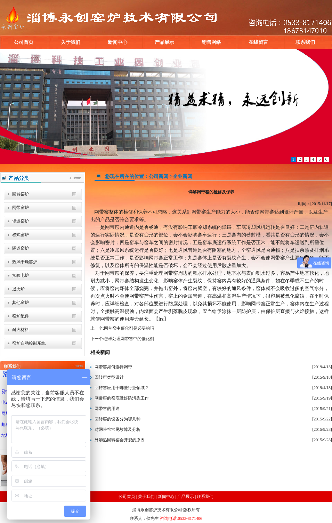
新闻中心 (117, 42)
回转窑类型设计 (109, 377)
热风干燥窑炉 (24, 261)
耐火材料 (20, 329)
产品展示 (164, 42)
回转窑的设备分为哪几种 (117, 419)
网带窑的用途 (107, 408)
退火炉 (18, 289)
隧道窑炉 (20, 248)
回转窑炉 (20, 194)
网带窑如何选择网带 (113, 366)
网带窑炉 (20, 207)
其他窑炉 (20, 302)
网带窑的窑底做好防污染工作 (122, 398)
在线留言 (258, 42)
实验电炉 (20, 275)
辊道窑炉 (20, 221)
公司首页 (23, 42)
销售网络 (211, 42)
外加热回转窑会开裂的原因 (120, 439)
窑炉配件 (20, 316)
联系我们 (305, 42)
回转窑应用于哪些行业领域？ (122, 387)
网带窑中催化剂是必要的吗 (129, 328)
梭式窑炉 (20, 234)
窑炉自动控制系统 (29, 343)
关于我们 (70, 42)
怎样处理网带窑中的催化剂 (129, 338)
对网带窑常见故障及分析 (117, 429)
